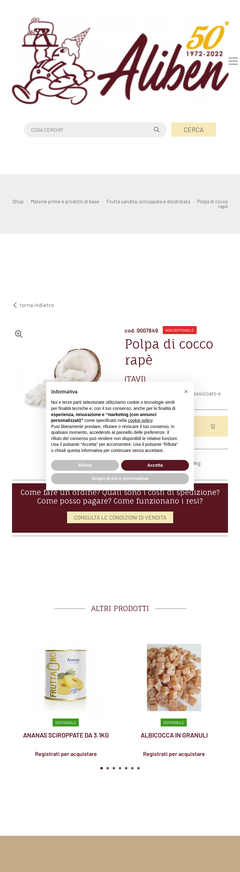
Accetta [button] (155, 465)
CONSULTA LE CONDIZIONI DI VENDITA (120, 517)
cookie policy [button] (140, 420)
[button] (101, 768)
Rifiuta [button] (85, 465)
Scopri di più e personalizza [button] (120, 478)
